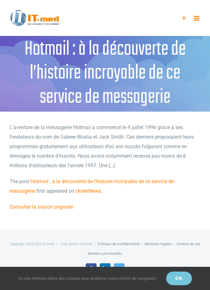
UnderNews (88, 191)
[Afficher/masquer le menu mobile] (197, 18)
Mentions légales (158, 244)
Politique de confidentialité (119, 244)
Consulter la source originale (41, 207)
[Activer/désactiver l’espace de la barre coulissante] (184, 18)
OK (179, 278)
